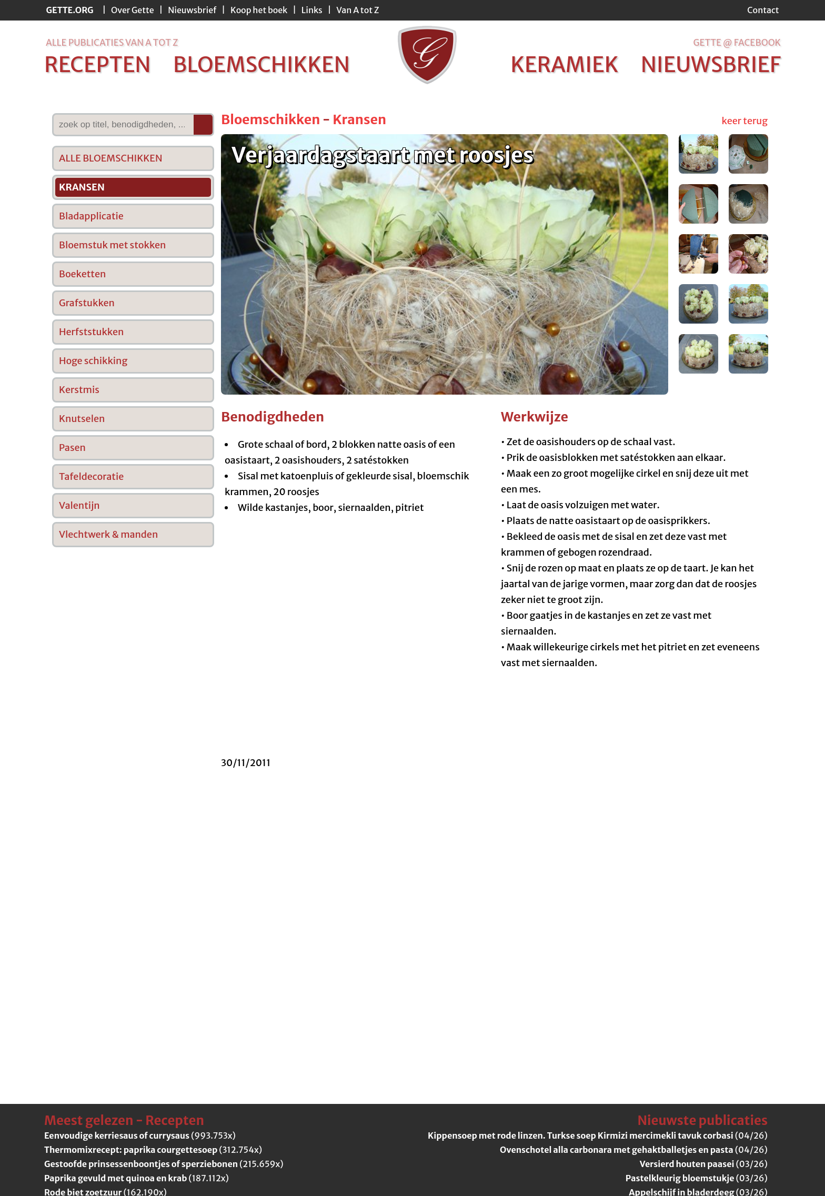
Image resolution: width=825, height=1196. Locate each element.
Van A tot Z (357, 10)
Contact (763, 10)
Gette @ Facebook (737, 42)
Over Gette (132, 10)
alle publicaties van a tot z (112, 42)
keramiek (564, 65)
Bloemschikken (270, 119)
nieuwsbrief (711, 65)
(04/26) (598, 1135)
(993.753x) (140, 1135)
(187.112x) (136, 1178)
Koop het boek (258, 10)
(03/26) (704, 1164)
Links (312, 10)
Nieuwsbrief (192, 10)
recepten (97, 65)
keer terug (745, 121)
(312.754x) (153, 1149)
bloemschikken (261, 65)
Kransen (359, 119)
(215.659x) (164, 1164)
